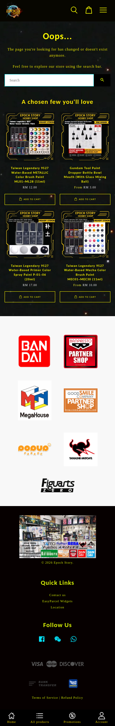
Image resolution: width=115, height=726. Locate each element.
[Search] (49, 80)
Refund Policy (72, 697)
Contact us (57, 595)
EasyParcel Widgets (57, 601)
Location (57, 607)
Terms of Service (45, 697)
